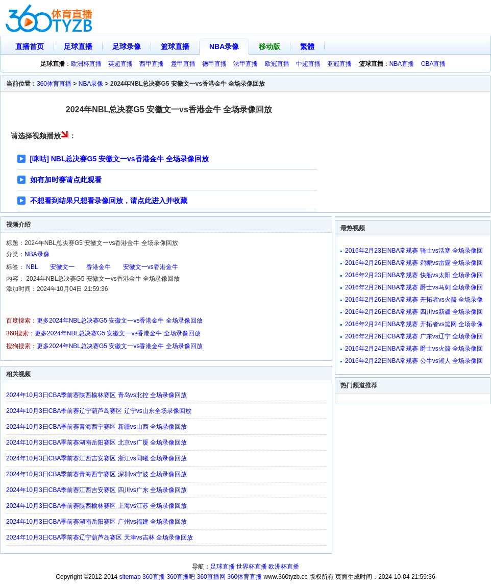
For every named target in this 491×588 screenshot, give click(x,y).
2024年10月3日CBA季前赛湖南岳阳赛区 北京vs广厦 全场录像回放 (96, 442)
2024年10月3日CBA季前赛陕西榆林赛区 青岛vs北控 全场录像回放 (96, 395)
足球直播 (78, 46)
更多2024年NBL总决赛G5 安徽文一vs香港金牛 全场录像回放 (120, 320)
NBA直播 (401, 63)
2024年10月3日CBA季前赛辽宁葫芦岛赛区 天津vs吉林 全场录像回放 (99, 537)
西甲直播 (151, 63)
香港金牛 (98, 267)
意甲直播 (183, 63)
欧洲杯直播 (86, 63)
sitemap (130, 576)
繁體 (307, 46)
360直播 (153, 576)
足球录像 (126, 46)
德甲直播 (214, 63)
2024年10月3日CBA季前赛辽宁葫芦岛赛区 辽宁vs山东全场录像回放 (98, 410)
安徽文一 (62, 267)
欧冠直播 (277, 63)
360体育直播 (54, 83)
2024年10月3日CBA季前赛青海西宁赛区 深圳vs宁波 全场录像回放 (96, 474)
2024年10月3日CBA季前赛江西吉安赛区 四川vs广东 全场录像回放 (96, 490)
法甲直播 (245, 63)
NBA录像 (224, 46)
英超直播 (120, 63)
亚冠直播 (339, 63)
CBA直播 (433, 63)
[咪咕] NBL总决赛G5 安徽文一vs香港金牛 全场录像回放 (119, 159)
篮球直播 (175, 46)
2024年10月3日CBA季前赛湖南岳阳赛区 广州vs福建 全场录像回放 (96, 521)
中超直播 (308, 63)
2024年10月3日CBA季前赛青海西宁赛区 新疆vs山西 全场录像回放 (96, 426)
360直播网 (211, 576)
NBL (32, 267)
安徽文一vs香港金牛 (150, 267)
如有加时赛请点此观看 (66, 180)
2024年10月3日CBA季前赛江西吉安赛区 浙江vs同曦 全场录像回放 (96, 458)
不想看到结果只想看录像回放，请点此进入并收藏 (108, 201)
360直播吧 (180, 576)
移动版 (269, 46)
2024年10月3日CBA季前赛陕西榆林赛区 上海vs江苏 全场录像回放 (96, 505)
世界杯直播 (251, 566)
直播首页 (29, 46)
